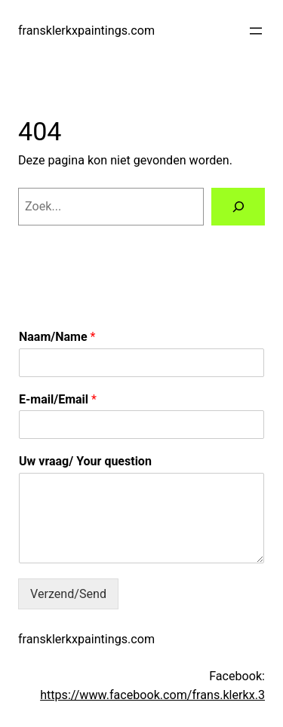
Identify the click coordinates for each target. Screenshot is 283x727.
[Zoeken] (238, 206)
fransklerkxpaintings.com (86, 30)
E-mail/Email (58, 399)
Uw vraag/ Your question (85, 461)
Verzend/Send (68, 594)
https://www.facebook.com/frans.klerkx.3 (152, 695)
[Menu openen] (256, 31)
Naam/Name (57, 337)
